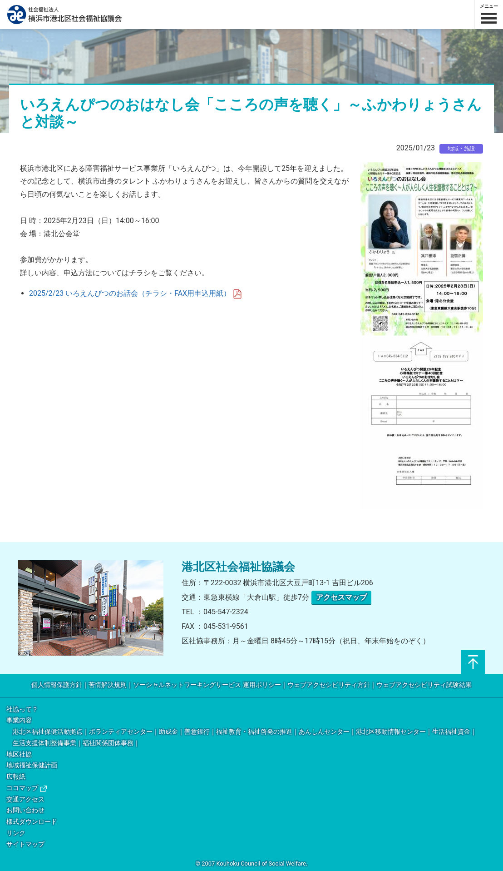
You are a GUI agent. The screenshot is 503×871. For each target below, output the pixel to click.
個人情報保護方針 (56, 685)
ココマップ (26, 788)
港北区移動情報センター (391, 731)
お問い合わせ (25, 810)
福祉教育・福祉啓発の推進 (254, 731)
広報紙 (15, 776)
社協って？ (22, 709)
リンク (15, 833)
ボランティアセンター (121, 731)
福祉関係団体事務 (108, 743)
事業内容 (19, 720)
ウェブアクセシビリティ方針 (328, 685)
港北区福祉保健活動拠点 (48, 731)
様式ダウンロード (31, 821)
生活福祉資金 (451, 731)
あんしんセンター (324, 731)
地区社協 (19, 754)
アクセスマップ (341, 597)
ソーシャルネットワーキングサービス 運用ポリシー (207, 685)
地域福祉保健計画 (31, 765)
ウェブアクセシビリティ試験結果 (424, 685)
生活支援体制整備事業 (44, 743)
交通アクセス (25, 799)
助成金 (168, 731)
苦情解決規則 (108, 685)
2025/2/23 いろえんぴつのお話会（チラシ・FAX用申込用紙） (135, 293)
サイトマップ (25, 844)
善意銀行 (197, 731)
